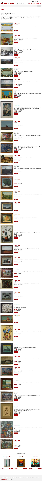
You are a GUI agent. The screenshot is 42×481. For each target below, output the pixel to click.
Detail (16, 30)
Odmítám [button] (6, 479)
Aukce (29, 3)
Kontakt (34, 3)
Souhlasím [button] (2, 479)
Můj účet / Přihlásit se (38, 1)
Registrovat (33, 1)
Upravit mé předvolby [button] (10, 479)
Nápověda (37, 3)
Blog (40, 3)
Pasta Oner (35, 457)
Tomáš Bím (21, 457)
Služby (31, 3)
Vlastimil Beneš (17, 24)
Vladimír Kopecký (6, 457)
